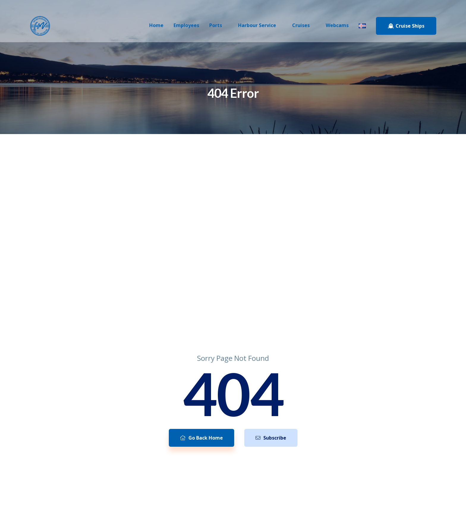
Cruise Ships (406, 26)
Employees (186, 25)
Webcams (337, 25)
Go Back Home (201, 438)
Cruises (301, 25)
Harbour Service (257, 25)
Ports (215, 25)
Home (156, 25)
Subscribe (271, 438)
